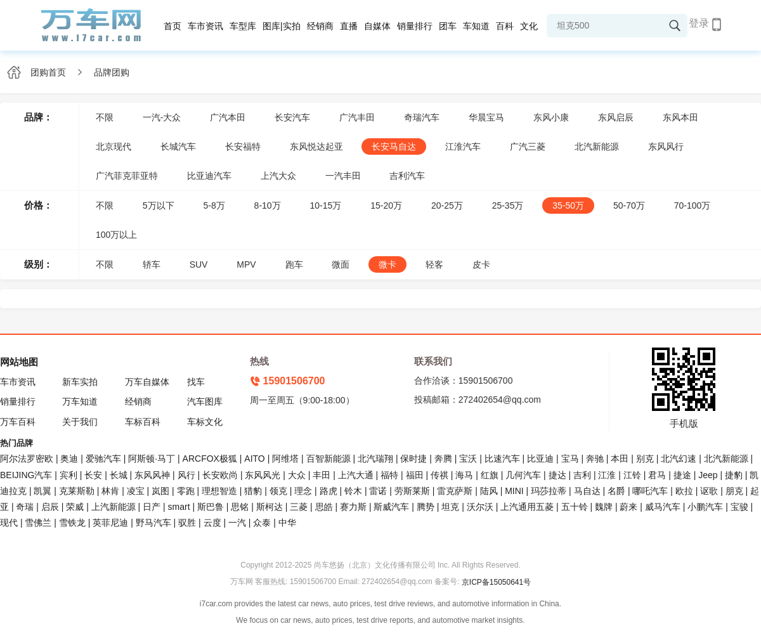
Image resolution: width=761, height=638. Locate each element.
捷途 (682, 475)
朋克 (734, 491)
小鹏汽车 (705, 507)
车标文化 (205, 422)
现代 (9, 523)
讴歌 (709, 491)
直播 (349, 26)
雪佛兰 (38, 523)
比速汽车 (502, 458)
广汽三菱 (527, 146)
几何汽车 (523, 475)
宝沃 (468, 458)
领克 (278, 491)
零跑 (186, 491)
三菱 (299, 507)
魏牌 (604, 507)
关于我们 (80, 422)
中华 (287, 523)
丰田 (321, 475)
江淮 (607, 475)
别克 (645, 458)
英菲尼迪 (110, 523)
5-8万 (213, 205)
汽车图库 (205, 401)
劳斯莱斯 (412, 491)
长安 (93, 475)
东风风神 (152, 475)
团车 (448, 26)
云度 (212, 523)
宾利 (68, 475)
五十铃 (574, 507)
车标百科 (142, 422)
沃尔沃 (480, 507)
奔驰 (595, 458)
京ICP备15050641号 (496, 582)
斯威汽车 (391, 507)
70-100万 (692, 205)
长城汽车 (178, 146)
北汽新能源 (597, 146)
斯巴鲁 (210, 507)
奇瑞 (25, 507)
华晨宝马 (486, 117)
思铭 (240, 507)
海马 (464, 475)
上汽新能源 (113, 507)
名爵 (616, 491)
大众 (297, 475)
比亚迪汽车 (209, 176)
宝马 (570, 458)
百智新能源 (328, 458)
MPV (246, 264)
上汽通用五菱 (527, 507)
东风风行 (666, 146)
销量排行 (415, 26)
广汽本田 (227, 117)
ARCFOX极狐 (210, 458)
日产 (151, 507)
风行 (186, 475)
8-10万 (267, 205)
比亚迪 (540, 458)
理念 (303, 491)
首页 (172, 26)
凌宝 (136, 491)
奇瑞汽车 (421, 117)
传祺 (439, 475)
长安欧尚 (220, 475)
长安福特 (243, 146)
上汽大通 (356, 475)
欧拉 (684, 491)
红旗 (489, 475)
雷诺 (378, 491)
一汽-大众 (162, 117)
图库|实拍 (282, 26)
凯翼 (42, 491)
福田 (415, 475)
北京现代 (113, 146)
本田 (619, 458)
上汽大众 (278, 176)
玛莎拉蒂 (548, 491)
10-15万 (326, 205)
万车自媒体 (147, 382)
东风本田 (680, 117)
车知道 (476, 26)
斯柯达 (269, 507)
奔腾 (443, 458)
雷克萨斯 (454, 491)
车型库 (243, 26)
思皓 (324, 507)
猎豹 (253, 491)
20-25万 (447, 205)
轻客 (434, 264)
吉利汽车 (407, 176)
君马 (657, 475)
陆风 (489, 491)
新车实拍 (80, 382)
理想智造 (219, 491)
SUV (199, 264)
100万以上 (116, 235)
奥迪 (69, 458)
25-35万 (508, 205)
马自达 (587, 491)
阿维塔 (285, 458)
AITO (254, 458)
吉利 (582, 475)
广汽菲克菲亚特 (127, 176)
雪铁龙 (72, 523)
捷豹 (734, 475)
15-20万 (386, 205)
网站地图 (19, 361)
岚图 (160, 491)
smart (179, 507)
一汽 (237, 523)
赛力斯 (353, 507)
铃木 (353, 491)
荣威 (75, 507)
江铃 (632, 475)
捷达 (557, 475)
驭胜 (187, 523)
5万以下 (158, 205)
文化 (529, 26)
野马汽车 (153, 523)
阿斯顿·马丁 (151, 458)
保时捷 (413, 458)
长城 (118, 475)
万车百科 (18, 422)
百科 (505, 26)
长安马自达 (394, 146)
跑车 (294, 264)
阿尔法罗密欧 (28, 458)
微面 (340, 264)
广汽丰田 (357, 117)
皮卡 (481, 264)
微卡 (387, 264)
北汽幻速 (678, 458)
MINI (514, 491)
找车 (196, 382)
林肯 (110, 491)
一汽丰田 (343, 176)
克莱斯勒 (76, 491)
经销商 (320, 26)
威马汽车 (662, 507)
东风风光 (262, 475)
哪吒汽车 (650, 491)
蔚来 (628, 507)
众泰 (262, 523)
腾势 (425, 507)
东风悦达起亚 (316, 146)
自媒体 (377, 26)
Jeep (707, 475)
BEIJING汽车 (26, 475)
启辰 (50, 507)
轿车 (151, 264)
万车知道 (80, 401)
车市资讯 (205, 26)
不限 (105, 117)
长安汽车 (292, 117)
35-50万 (568, 205)
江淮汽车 (463, 146)
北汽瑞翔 (375, 458)
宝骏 (739, 507)
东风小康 (551, 117)
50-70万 (629, 205)
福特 (389, 475)
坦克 (450, 507)
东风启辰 (616, 117)
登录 (699, 23)
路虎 (328, 491)
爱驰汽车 (103, 458)
